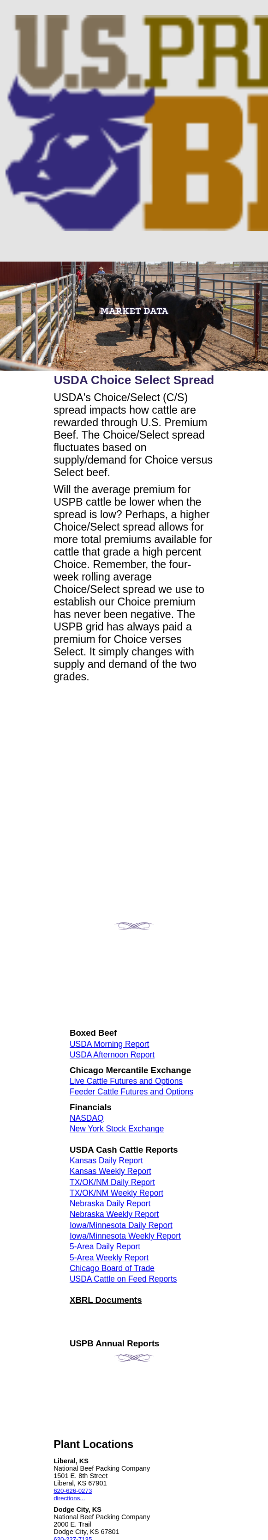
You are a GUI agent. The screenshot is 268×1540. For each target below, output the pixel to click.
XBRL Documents (106, 1300)
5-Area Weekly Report (109, 1257)
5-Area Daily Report (105, 1246)
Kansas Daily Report (106, 1160)
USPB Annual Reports (114, 1343)
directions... (69, 1498)
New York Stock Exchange (117, 1128)
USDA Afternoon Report (112, 1054)
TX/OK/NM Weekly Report (116, 1193)
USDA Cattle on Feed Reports (123, 1278)
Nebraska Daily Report (110, 1203)
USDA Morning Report (109, 1044)
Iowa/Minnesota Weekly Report (125, 1236)
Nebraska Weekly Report (114, 1214)
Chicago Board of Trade (112, 1268)
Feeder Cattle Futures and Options (131, 1091)
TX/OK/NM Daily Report (112, 1182)
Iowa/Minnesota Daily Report (121, 1225)
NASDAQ (87, 1118)
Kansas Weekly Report (110, 1171)
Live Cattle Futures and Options (126, 1081)
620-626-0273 (73, 1490)
